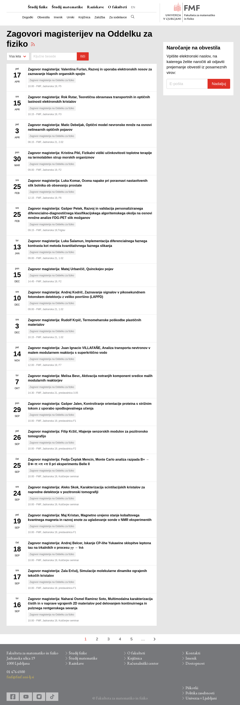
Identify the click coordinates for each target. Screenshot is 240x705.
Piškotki (192, 687)
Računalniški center (142, 663)
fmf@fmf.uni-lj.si (20, 676)
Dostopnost (195, 663)
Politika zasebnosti (200, 693)
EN (133, 7)
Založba (99, 17)
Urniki (70, 17)
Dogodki (27, 17)
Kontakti (193, 653)
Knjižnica (84, 17)
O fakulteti (117, 6)
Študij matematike (67, 6)
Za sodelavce (118, 17)
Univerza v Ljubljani (201, 698)
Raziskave (95, 6)
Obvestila (43, 17)
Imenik (58, 17)
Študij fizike (38, 6)
